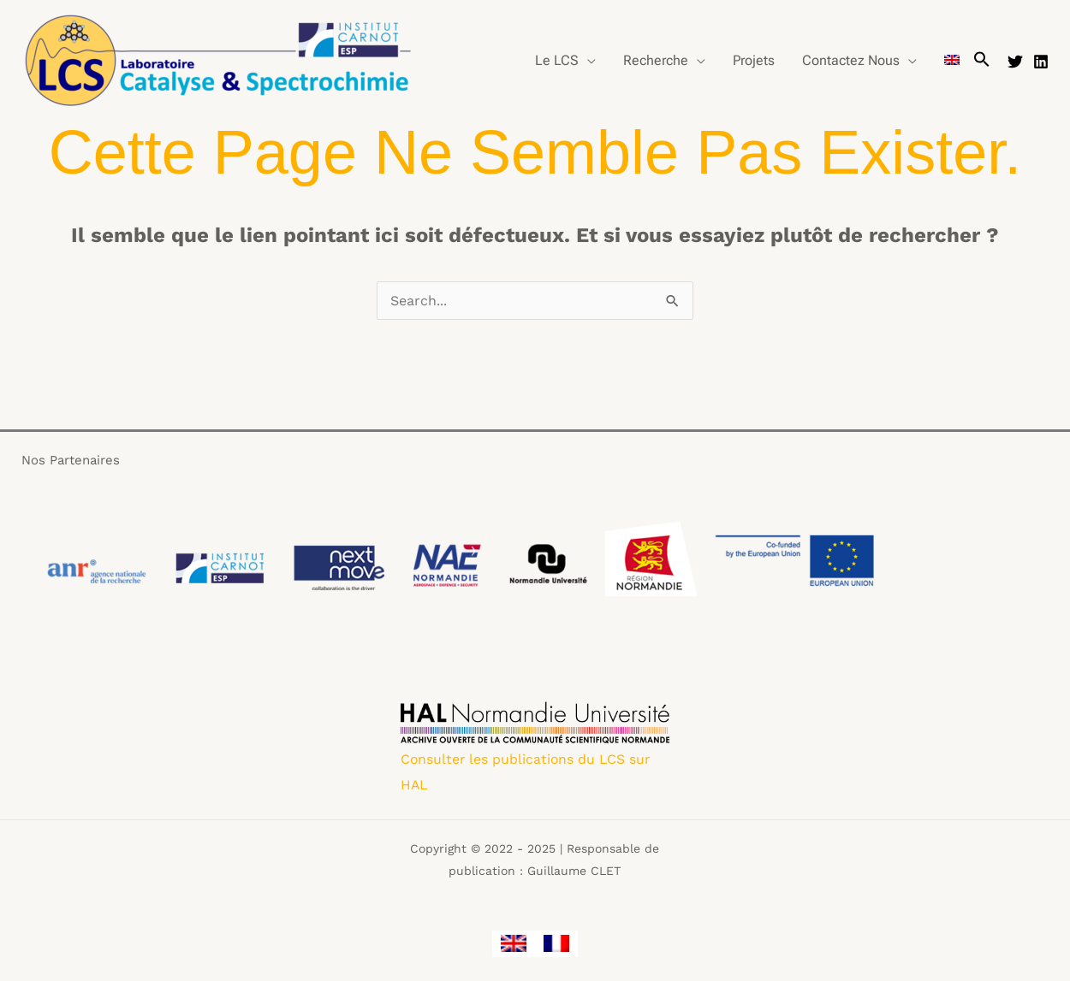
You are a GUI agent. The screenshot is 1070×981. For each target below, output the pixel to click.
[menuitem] (951, 61)
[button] (981, 60)
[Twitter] (1015, 61)
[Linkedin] (1041, 61)
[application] (587, 61)
